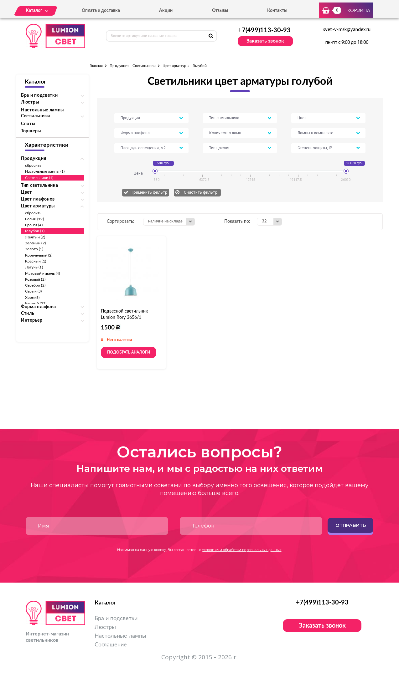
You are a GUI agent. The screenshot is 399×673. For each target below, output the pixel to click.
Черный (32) (35, 303)
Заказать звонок (265, 40)
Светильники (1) (39, 178)
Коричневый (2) (38, 255)
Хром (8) (32, 297)
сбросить (33, 165)
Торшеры (31, 131)
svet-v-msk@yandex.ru (346, 29)
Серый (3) (33, 291)
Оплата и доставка (101, 10)
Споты (28, 124)
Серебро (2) (35, 285)
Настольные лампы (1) (45, 171)
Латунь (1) (34, 267)
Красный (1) (35, 261)
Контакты (277, 10)
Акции (166, 10)
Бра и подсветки (116, 618)
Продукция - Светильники (132, 66)
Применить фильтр (149, 192)
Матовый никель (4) (42, 273)
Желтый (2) (35, 237)
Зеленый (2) (35, 243)
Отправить (350, 525)
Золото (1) (34, 249)
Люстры (105, 627)
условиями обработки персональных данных (242, 550)
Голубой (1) (34, 231)
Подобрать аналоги (128, 352)
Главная (96, 66)
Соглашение (111, 645)
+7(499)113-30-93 (264, 30)
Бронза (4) (34, 225)
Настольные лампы (42, 110)
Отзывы (220, 10)
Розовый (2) (35, 279)
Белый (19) (34, 219)
